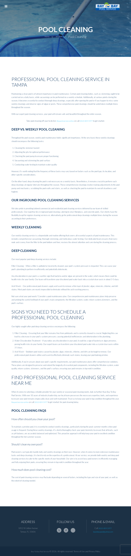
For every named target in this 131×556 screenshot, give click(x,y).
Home (45, 36)
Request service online (64, 121)
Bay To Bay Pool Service (40, 551)
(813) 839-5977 (87, 121)
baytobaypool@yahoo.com (103, 531)
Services (60, 36)
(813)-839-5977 (105, 528)
